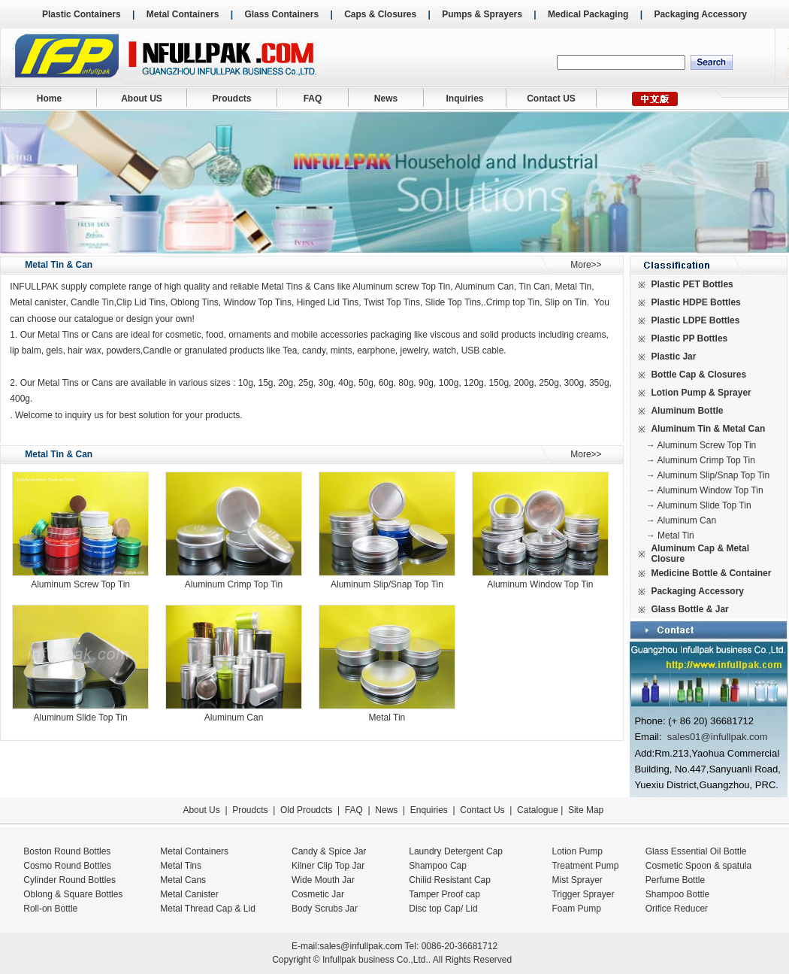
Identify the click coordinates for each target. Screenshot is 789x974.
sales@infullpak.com (360, 946)
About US (141, 98)
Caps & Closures (380, 14)
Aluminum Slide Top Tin (81, 717)
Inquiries (464, 98)
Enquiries (427, 810)
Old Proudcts (306, 810)
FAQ (313, 98)
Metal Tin (387, 717)
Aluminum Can (234, 717)
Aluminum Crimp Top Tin (234, 584)
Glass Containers (281, 14)
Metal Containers (183, 14)
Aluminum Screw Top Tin (80, 584)
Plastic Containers (81, 14)
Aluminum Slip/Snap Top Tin (387, 584)
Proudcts (231, 98)
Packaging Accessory (700, 14)
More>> (585, 264)
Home (49, 98)
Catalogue (537, 810)
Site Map (585, 810)
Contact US (551, 98)
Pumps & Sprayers (482, 14)
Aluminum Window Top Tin (540, 584)
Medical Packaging (588, 14)
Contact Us (482, 810)
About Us (201, 810)
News (386, 98)
